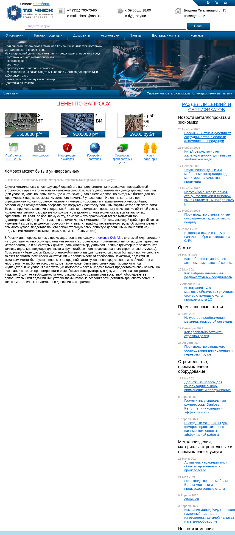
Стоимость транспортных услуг (122, 159)
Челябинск (41, 4)
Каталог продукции (48, 35)
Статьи (184, 248)
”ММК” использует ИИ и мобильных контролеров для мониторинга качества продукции (207, 175)
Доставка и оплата (165, 35)
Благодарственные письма (212, 93)
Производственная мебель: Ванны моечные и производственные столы (206, 484)
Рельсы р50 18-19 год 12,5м (142, 121)
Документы (81, 35)
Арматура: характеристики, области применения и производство (206, 466)
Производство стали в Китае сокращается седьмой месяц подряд (207, 218)
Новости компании (196, 528)
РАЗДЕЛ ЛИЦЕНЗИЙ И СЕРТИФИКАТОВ (206, 107)
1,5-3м (21, 126)
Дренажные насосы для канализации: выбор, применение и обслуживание (207, 386)
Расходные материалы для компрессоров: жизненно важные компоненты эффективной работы (206, 428)
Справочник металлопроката (168, 93)
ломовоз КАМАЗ (108, 237)
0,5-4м (77, 126)
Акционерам (110, 35)
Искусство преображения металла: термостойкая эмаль (208, 319)
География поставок (94, 157)
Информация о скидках (67, 157)
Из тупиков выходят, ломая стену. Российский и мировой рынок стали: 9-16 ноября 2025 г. (209, 198)
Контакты (197, 35)
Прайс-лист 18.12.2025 (13, 157)
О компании (14, 35)
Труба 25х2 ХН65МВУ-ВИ (87, 118)
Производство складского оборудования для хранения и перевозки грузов (208, 350)
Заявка (135, 35)
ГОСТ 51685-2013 (141, 126)
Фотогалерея (40, 155)
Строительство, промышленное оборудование (193, 366)
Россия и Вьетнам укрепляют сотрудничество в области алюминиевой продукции (207, 137)
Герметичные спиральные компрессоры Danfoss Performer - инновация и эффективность (205, 406)
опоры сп (191, 499)
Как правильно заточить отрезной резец (203, 334)
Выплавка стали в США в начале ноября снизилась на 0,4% (207, 236)
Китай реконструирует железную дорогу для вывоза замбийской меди (207, 155)
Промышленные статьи (200, 306)
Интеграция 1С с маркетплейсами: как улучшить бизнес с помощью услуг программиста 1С (209, 293)
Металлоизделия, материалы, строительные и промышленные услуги (205, 447)
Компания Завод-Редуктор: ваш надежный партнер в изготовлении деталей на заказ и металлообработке (209, 515)
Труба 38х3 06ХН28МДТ (30, 118)
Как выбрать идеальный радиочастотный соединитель (208, 275)
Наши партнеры (150, 157)
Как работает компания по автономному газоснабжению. (208, 261)
